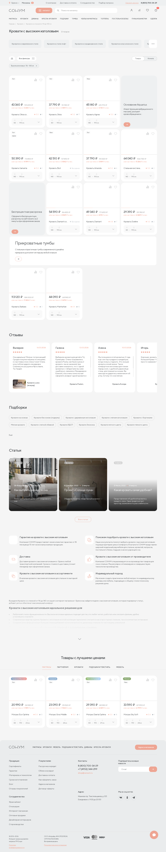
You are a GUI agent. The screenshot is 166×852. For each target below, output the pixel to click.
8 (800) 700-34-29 (149, 3)
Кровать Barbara (19, 307)
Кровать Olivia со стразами (19, 115)
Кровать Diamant (94, 222)
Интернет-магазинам (18, 811)
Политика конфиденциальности (16, 846)
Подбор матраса (106, 3)
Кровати (24, 19)
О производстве (16, 824)
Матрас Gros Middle (58, 715)
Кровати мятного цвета (111, 425)
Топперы (105, 19)
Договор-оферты (46, 788)
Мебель (120, 667)
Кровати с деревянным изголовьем (81, 418)
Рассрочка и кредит (47, 766)
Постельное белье (120, 19)
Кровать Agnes (93, 115)
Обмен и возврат (46, 771)
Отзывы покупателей (18, 788)
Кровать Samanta (19, 168)
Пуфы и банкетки (139, 19)
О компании (51, 3)
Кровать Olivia (55, 115)
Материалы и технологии (20, 775)
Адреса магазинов (146, 747)
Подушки (64, 19)
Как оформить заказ (47, 780)
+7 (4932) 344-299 (87, 769)
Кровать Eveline (131, 222)
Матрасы (46, 667)
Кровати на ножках (19, 418)
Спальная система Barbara (132, 168)
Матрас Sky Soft (131, 715)
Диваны (35, 19)
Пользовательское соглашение (55, 845)
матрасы (13, 19)
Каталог (44, 11)
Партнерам (62, 667)
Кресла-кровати (49, 19)
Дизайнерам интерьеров (20, 820)
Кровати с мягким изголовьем (114, 418)
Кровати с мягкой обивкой (42, 425)
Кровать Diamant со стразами (58, 222)
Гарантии (13, 771)
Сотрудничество (87, 3)
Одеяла (153, 19)
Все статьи (83, 519)
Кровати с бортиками (142, 418)
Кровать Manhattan (58, 307)
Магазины (26, 3)
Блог (11, 784)
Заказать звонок (132, 3)
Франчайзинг (15, 802)
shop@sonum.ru (85, 773)
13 (40, 715)
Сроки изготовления (18, 780)
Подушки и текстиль (99, 667)
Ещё (10, 435)
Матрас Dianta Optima (96, 715)
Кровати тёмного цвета (137, 425)
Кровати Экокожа (87, 425)
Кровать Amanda (93, 168)
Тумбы (75, 19)
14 (115, 715)
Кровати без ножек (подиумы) (47, 418)
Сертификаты (15, 766)
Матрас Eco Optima (20, 715)
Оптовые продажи (17, 815)
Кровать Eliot (55, 168)
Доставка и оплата (68, 3)
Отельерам (14, 806)
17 (78, 114)
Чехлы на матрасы (89, 19)
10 (78, 307)
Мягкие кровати (18, 425)
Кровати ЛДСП (66, 425)
